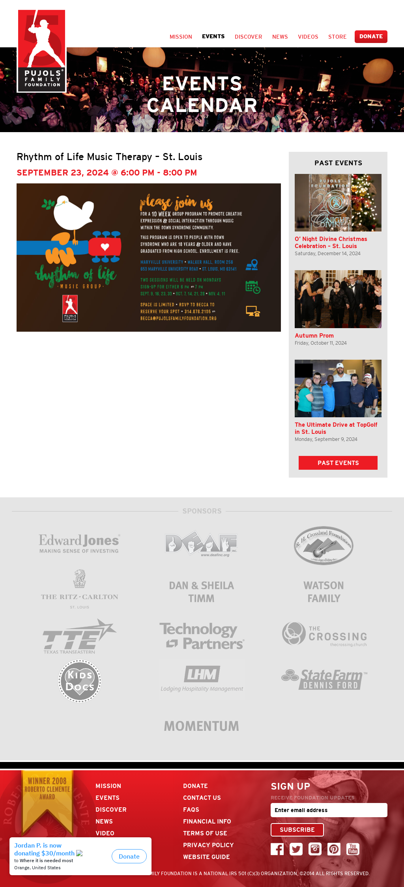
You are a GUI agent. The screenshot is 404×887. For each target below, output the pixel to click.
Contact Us (202, 797)
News (280, 37)
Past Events (338, 462)
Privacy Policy (208, 845)
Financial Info (207, 821)
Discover (248, 37)
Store (337, 37)
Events (213, 36)
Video (104, 833)
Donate (371, 36)
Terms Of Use (205, 833)
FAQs (191, 809)
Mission (181, 37)
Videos (308, 37)
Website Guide (206, 856)
